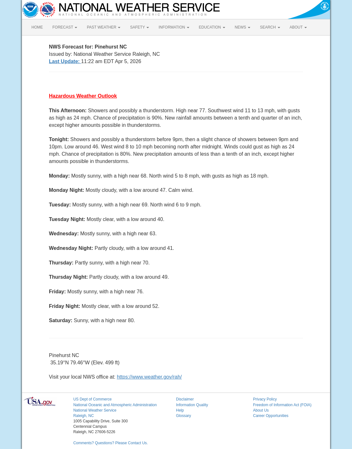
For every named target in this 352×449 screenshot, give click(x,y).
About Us (260, 410)
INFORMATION (174, 27)
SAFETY (139, 27)
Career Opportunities (270, 415)
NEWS (242, 27)
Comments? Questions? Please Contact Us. (110, 443)
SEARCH (270, 27)
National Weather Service (95, 410)
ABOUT (298, 27)
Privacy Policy (265, 399)
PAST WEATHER (103, 27)
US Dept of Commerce (92, 399)
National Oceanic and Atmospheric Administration (115, 405)
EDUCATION (212, 27)
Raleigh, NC (83, 415)
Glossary (183, 415)
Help (180, 410)
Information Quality (192, 405)
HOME (37, 27)
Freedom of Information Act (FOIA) (282, 405)
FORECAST (64, 27)
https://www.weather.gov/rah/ (149, 377)
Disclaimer (185, 399)
